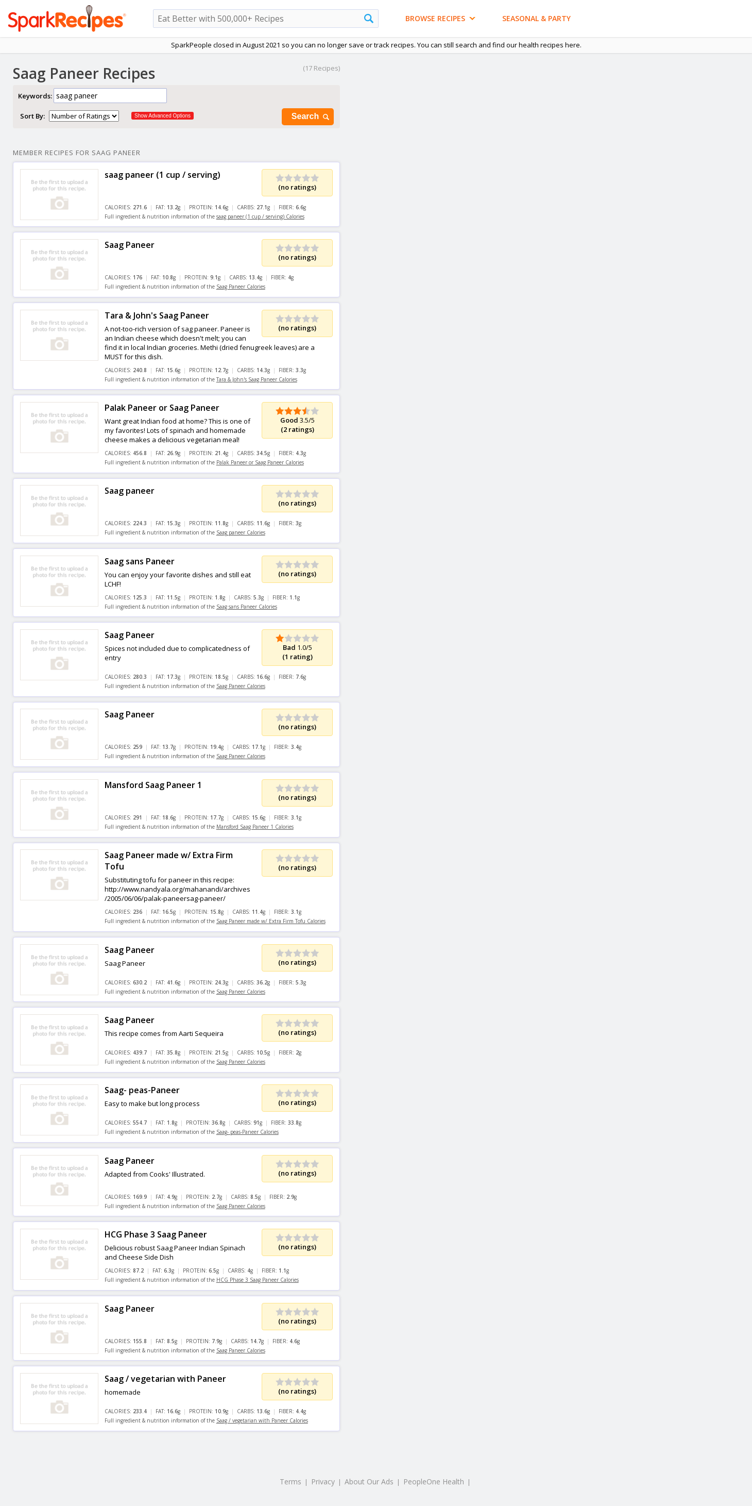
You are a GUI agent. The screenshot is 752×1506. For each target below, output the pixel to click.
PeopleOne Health (433, 1481)
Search (311, 117)
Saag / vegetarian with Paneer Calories (262, 1420)
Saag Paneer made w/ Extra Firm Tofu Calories (271, 921)
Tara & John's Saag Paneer (157, 315)
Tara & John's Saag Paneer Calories (256, 379)
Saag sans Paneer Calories (246, 606)
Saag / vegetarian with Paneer (165, 1378)
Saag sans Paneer (140, 561)
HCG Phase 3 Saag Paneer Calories (257, 1279)
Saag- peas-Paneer (142, 1090)
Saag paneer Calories (240, 532)
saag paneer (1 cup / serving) (162, 174)
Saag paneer (130, 490)
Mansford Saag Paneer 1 (153, 785)
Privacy (323, 1481)
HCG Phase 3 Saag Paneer (156, 1234)
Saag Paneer (130, 244)
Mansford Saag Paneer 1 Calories (255, 826)
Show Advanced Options (162, 116)
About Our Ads (369, 1481)
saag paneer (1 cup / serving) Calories (260, 216)
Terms (290, 1481)
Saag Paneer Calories (240, 286)
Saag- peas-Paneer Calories (247, 1131)
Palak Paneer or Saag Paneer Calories (260, 462)
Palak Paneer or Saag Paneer (162, 407)
